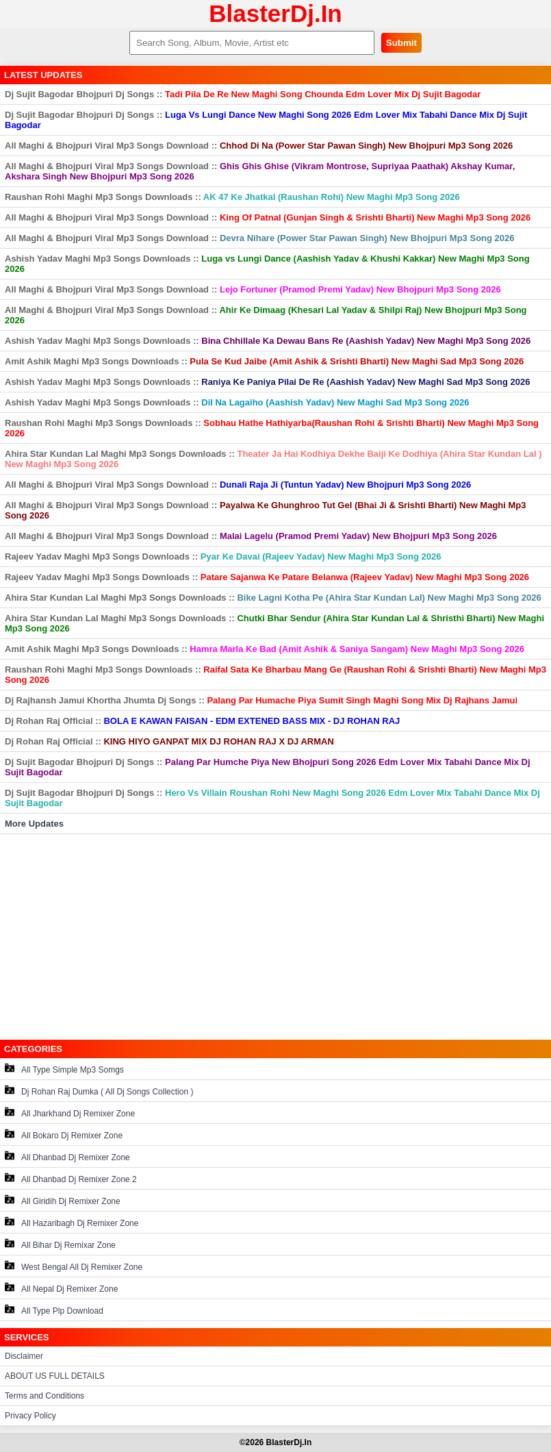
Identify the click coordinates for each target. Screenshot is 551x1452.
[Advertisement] (275, 937)
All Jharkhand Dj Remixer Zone (70, 1112)
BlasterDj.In (275, 13)
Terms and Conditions (44, 1396)
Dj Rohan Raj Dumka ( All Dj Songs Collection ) (99, 1091)
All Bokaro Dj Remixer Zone (64, 1134)
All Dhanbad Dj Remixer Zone (67, 1156)
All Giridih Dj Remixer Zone (62, 1200)
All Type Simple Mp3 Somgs (64, 1069)
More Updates (34, 823)
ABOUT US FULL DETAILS (55, 1376)
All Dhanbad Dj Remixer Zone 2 (71, 1178)
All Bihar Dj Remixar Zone (60, 1244)
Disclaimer (24, 1356)
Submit (401, 43)
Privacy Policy (30, 1415)
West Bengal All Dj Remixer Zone (73, 1266)
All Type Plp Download (54, 1310)
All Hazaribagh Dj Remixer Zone (71, 1222)
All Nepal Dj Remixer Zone (61, 1288)
